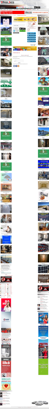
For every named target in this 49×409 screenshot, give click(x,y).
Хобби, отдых (3, 287)
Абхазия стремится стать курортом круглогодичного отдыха (44, 297)
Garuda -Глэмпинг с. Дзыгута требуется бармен (6, 57)
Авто (7, 9)
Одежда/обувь (3, 288)
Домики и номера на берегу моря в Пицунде (43, 136)
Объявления (10, 9)
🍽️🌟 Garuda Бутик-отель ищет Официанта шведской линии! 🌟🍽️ (6, 182)
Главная (1, 9)
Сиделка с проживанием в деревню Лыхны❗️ (6, 223)
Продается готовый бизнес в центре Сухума (43, 45)
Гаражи (10, 291)
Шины (10, 288)
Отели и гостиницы (16, 9)
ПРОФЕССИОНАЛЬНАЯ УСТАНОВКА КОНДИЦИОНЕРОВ (43, 200)
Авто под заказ (3, 284)
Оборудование (4, 292)
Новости (5, 9)
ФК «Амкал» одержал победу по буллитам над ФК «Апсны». (44, 300)
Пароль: (15, 61)
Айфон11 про (8, 401)
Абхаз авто (19, 407)
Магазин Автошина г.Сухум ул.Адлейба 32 (43, 252)
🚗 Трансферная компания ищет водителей (43, 106)
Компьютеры (3, 295)
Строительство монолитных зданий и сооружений (6, 118)
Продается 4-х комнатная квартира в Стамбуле (7, 393)
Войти (38, 9)
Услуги (10, 287)
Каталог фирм (21, 9)
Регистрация (34, 9)
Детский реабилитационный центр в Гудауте (6, 273)
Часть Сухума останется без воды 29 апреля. (44, 308)
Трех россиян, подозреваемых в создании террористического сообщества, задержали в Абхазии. (44, 306)
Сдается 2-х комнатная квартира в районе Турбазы (6, 97)
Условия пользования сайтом (34, 406)
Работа (10, 292)
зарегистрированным (29, 56)
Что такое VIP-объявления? (8, 275)
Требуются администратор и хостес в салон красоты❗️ (6, 234)
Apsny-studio (29, 407)
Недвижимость (4, 291)
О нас (25, 9)
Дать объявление (29, 9)
